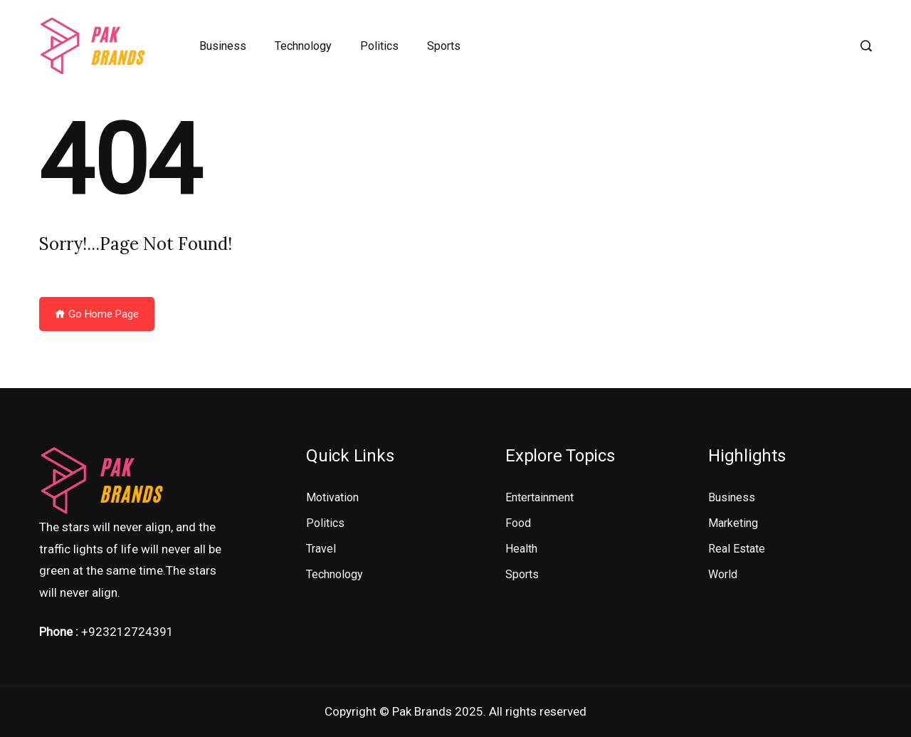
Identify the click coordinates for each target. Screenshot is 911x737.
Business (222, 46)
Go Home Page (97, 314)
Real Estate (736, 548)
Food (518, 523)
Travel (321, 548)
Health (521, 548)
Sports (443, 46)
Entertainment (539, 497)
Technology (303, 46)
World (722, 574)
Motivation (332, 497)
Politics (379, 46)
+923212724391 (127, 631)
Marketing (733, 523)
